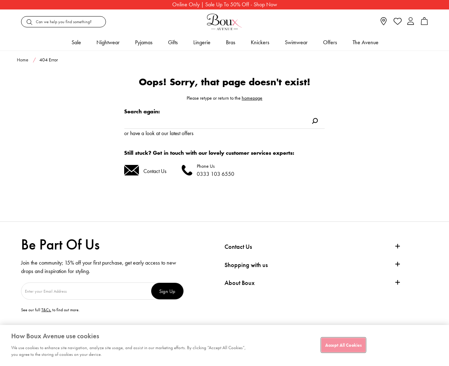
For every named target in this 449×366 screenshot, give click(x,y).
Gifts (173, 42)
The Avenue (365, 42)
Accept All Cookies (343, 345)
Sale (76, 42)
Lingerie (201, 42)
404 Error (48, 59)
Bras (230, 42)
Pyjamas (144, 42)
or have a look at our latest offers (159, 133)
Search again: (142, 111)
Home (22, 59)
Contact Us (155, 171)
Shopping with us (246, 265)
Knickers (260, 42)
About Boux (239, 283)
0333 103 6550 (215, 174)
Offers (330, 42)
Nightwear (108, 42)
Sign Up (167, 291)
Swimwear (296, 42)
